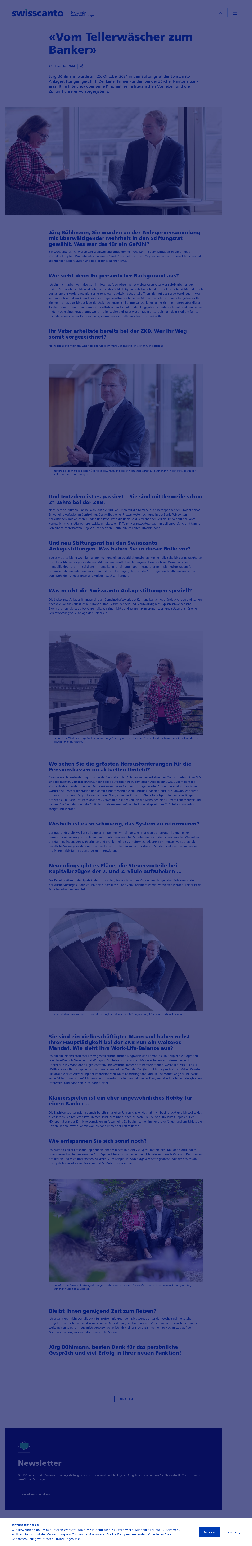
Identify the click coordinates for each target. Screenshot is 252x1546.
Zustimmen (210, 1531)
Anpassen (233, 1532)
